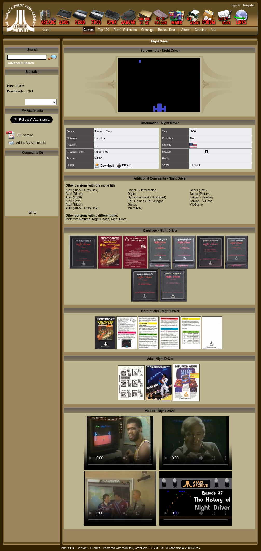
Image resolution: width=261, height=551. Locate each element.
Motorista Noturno (78, 219)
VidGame (196, 204)
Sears (194, 190)
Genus (132, 204)
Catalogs (147, 30)
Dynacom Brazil (138, 197)
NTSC (98, 158)
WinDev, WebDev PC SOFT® (142, 548)
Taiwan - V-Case (201, 201)
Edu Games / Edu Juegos (145, 201)
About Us (67, 548)
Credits (95, 548)
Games (88, 30)
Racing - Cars (103, 131)
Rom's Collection (125, 30)
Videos (185, 30)
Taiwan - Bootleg (201, 197)
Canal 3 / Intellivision (142, 190)
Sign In (235, 5)
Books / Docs (167, 30)
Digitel (132, 194)
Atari (192, 138)
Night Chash (100, 219)
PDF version (24, 135)
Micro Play (135, 208)
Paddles (99, 138)
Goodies (200, 30)
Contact (82, 548)
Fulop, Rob (101, 151)
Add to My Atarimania (31, 143)
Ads (213, 30)
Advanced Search (21, 63)
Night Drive (118, 219)
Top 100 (103, 30)
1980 (192, 131)
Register (249, 5)
